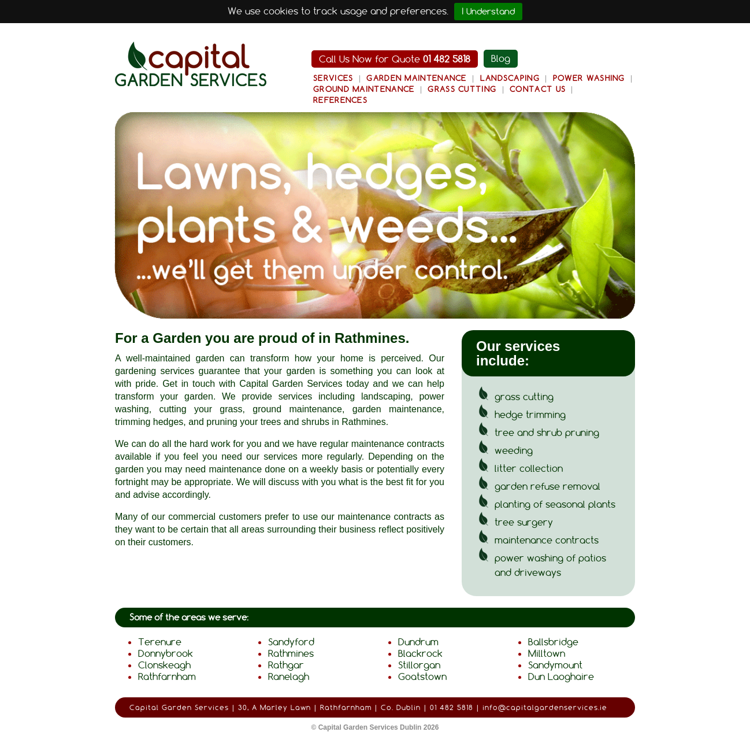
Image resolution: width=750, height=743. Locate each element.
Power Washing (589, 78)
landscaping (385, 396)
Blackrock (420, 653)
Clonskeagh (164, 665)
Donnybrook (165, 653)
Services (333, 78)
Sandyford (291, 642)
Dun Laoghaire (561, 676)
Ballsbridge (553, 642)
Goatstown (422, 676)
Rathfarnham (167, 676)
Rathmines (291, 653)
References (340, 100)
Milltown (546, 653)
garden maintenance (397, 409)
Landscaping (510, 78)
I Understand (488, 11)
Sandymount (555, 665)
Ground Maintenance (363, 89)
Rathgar (286, 665)
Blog (500, 58)
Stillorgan (419, 665)
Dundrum (418, 642)
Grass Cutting (462, 89)
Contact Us (538, 89)
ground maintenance (297, 409)
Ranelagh (288, 676)
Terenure (159, 642)
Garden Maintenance (416, 78)
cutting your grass (200, 409)
